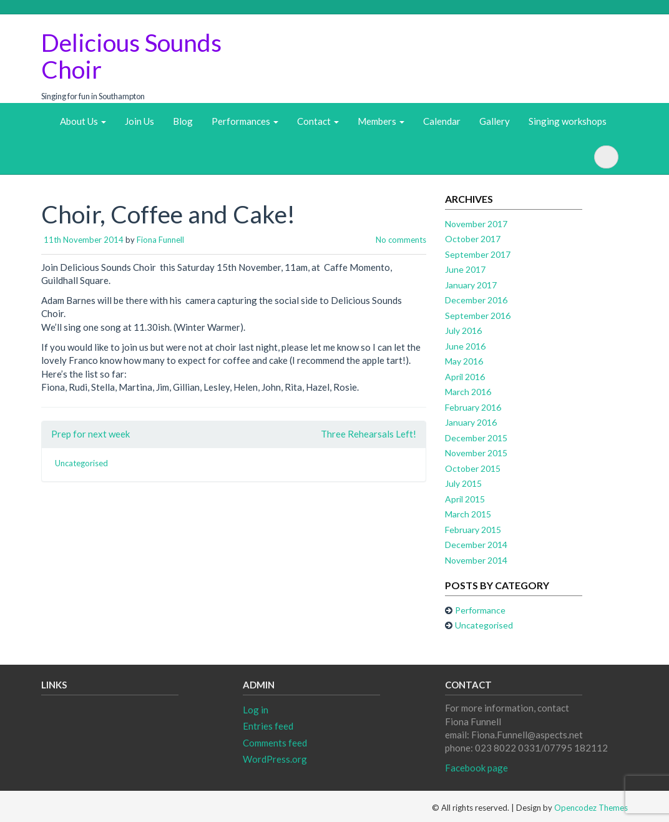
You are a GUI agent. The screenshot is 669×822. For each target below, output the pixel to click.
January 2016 (471, 422)
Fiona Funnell (160, 240)
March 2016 (468, 391)
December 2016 (476, 300)
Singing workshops (568, 121)
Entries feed (268, 725)
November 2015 (476, 453)
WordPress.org (275, 759)
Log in (255, 709)
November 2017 (476, 223)
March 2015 (468, 514)
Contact (318, 121)
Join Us (139, 121)
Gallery (494, 121)
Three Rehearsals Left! (368, 433)
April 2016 (465, 376)
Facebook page (476, 767)
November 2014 (476, 560)
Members (381, 121)
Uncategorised (81, 463)
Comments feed (275, 742)
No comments (401, 240)
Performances (245, 121)
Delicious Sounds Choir (131, 56)
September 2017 (477, 254)
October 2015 (473, 468)
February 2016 (473, 407)
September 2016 (477, 315)
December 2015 (476, 438)
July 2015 (463, 483)
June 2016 (465, 346)
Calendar (442, 121)
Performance (480, 610)
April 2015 (465, 499)
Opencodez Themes (591, 808)
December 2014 (476, 544)
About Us (83, 121)
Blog (183, 121)
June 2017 (465, 269)
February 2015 (473, 529)
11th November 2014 (84, 240)
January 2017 (471, 285)
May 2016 (464, 361)
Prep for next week (90, 433)
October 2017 (473, 238)
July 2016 (463, 330)
